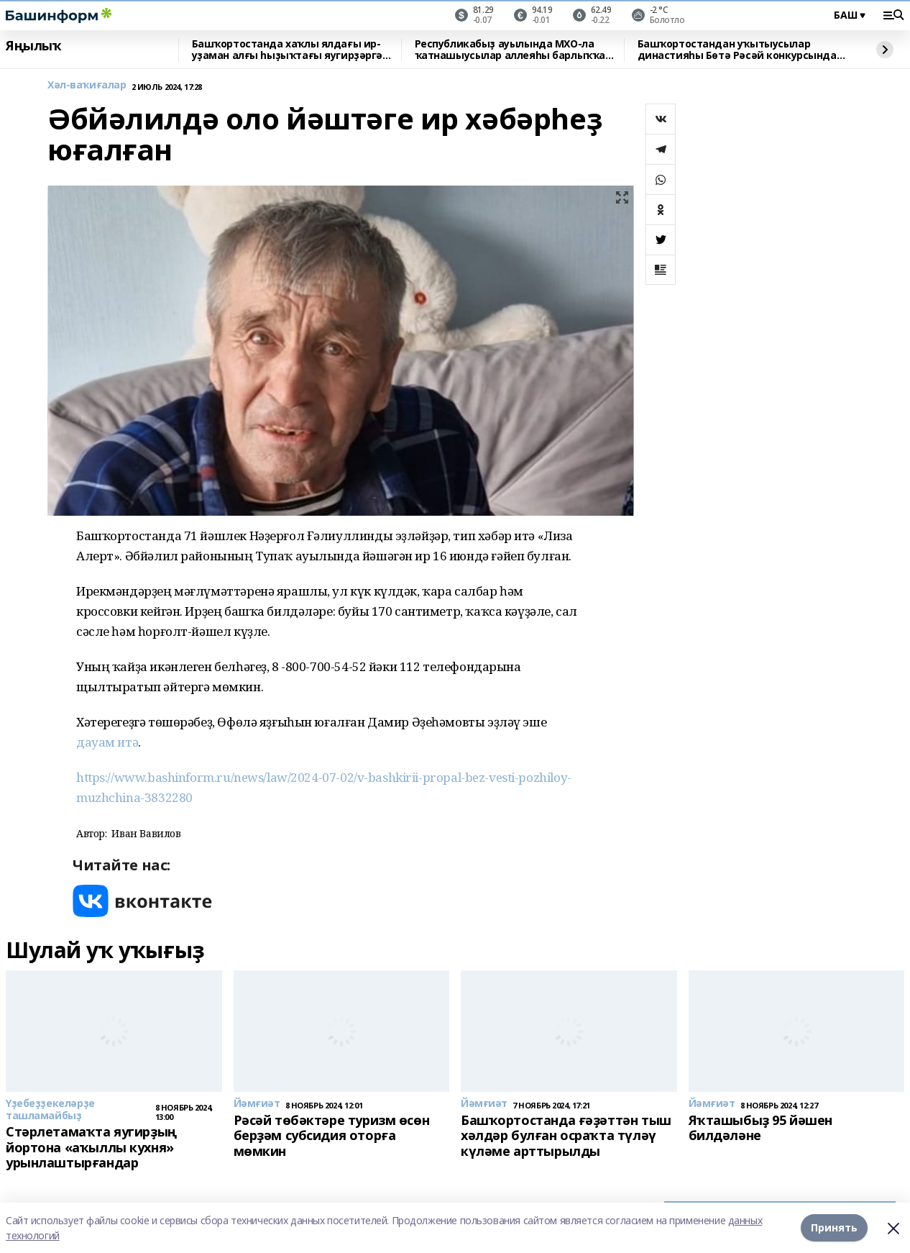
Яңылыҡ (33, 46)
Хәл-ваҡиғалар (87, 85)
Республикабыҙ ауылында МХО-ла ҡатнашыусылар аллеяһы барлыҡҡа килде (510, 50)
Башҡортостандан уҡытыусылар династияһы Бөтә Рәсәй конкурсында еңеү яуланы (737, 50)
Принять (834, 1227)
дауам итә (107, 742)
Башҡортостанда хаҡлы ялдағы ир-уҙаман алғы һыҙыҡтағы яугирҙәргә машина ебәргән (287, 50)
